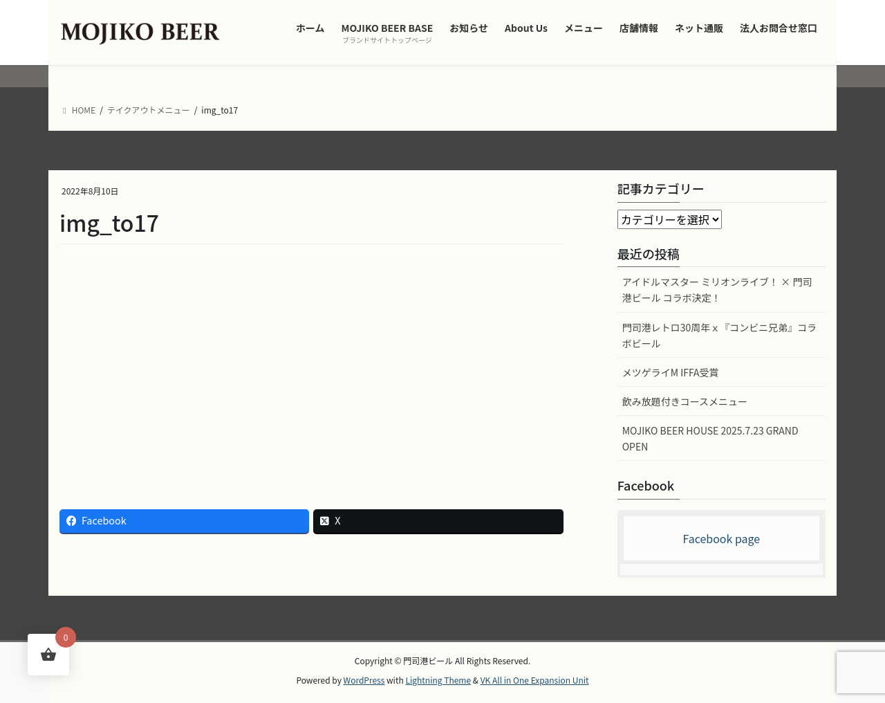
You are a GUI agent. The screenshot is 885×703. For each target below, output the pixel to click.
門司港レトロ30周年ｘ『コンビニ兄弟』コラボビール (719, 335)
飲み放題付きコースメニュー (684, 401)
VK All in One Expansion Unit (535, 680)
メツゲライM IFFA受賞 (670, 372)
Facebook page (721, 538)
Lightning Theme (438, 680)
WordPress (364, 680)
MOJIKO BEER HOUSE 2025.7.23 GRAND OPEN (710, 438)
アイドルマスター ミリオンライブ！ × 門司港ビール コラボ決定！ (717, 289)
